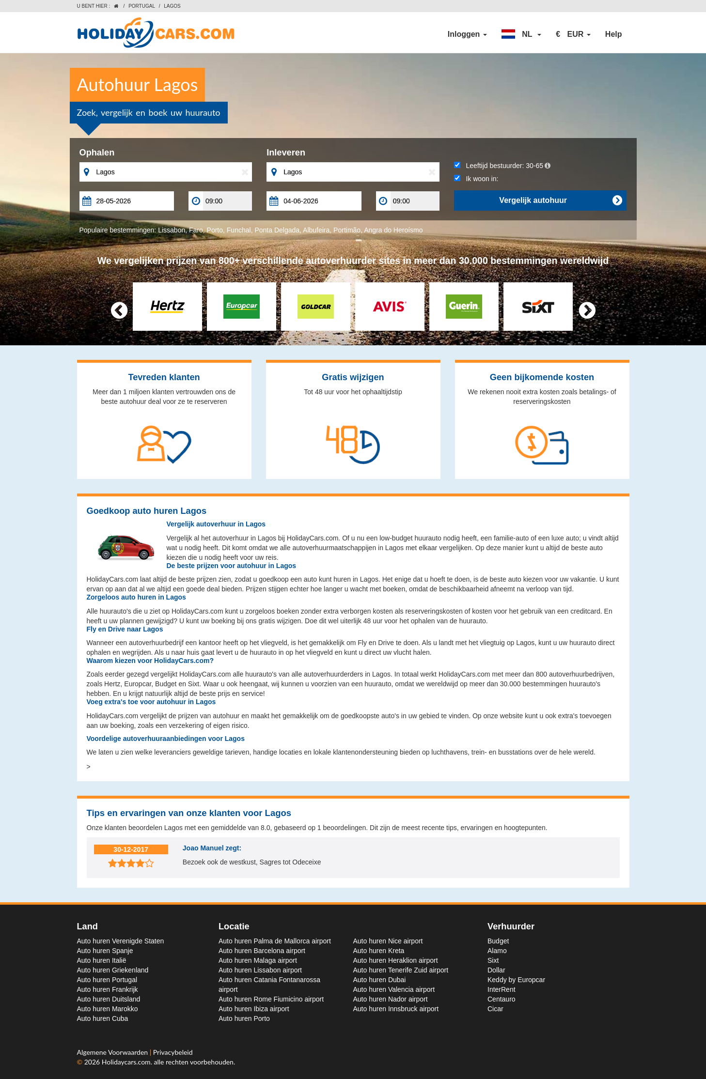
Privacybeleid (173, 1052)
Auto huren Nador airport (390, 999)
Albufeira (316, 230)
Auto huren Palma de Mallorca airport (275, 941)
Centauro (501, 999)
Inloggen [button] (467, 34)
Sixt (493, 960)
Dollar (496, 970)
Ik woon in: (476, 179)
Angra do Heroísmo (393, 230)
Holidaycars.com (126, 1062)
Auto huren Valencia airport (394, 989)
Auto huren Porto (244, 1018)
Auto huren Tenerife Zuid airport (401, 970)
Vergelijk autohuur (560, 200)
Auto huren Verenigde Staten (120, 941)
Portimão (347, 230)
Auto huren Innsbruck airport (396, 1009)
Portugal (141, 6)
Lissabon (171, 230)
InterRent (501, 989)
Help (613, 34)
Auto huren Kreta (379, 951)
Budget (498, 941)
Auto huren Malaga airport (258, 960)
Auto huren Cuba (102, 1018)
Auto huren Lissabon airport (260, 970)
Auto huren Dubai (379, 980)
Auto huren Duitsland (109, 999)
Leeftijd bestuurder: (502, 166)
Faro (196, 230)
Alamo (497, 951)
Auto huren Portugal (107, 980)
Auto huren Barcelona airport (262, 951)
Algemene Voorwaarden (113, 1052)
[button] (521, 34)
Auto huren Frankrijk (107, 989)
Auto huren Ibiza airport (254, 1009)
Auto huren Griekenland (113, 970)
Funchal (239, 230)
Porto (215, 230)
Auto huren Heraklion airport (395, 960)
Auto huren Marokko (107, 1009)
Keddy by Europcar (516, 980)
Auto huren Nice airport (388, 941)
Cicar (495, 1009)
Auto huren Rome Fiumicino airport (271, 999)
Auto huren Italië (101, 960)
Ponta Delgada (276, 230)
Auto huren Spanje (105, 951)
